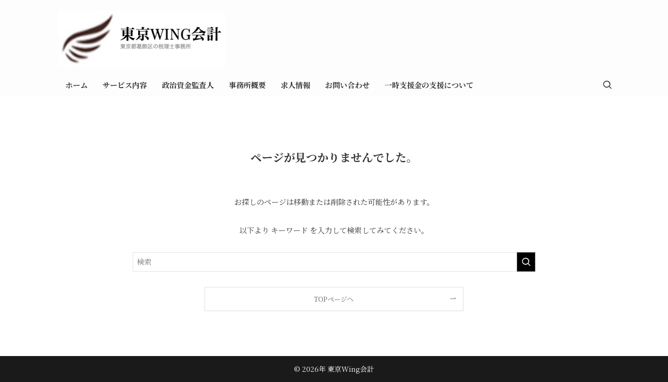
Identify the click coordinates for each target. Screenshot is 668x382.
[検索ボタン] (607, 85)
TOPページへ (333, 299)
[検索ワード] (334, 262)
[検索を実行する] (526, 262)
